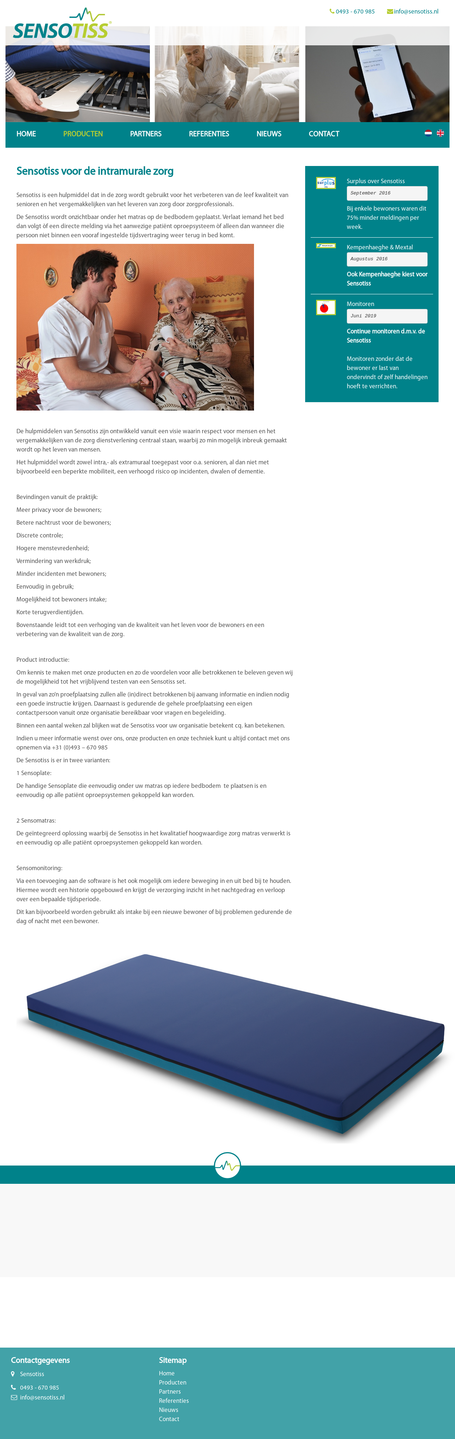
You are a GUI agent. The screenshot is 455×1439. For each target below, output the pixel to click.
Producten (83, 134)
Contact (324, 134)
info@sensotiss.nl (416, 12)
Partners (146, 134)
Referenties (209, 134)
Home (26, 134)
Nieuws (269, 134)
